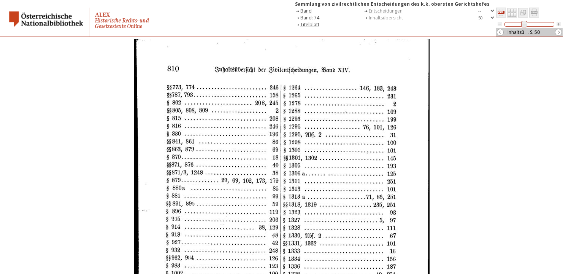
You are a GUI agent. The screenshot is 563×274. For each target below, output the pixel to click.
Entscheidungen (386, 11)
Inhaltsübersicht (386, 17)
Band (306, 11)
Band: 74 (309, 17)
